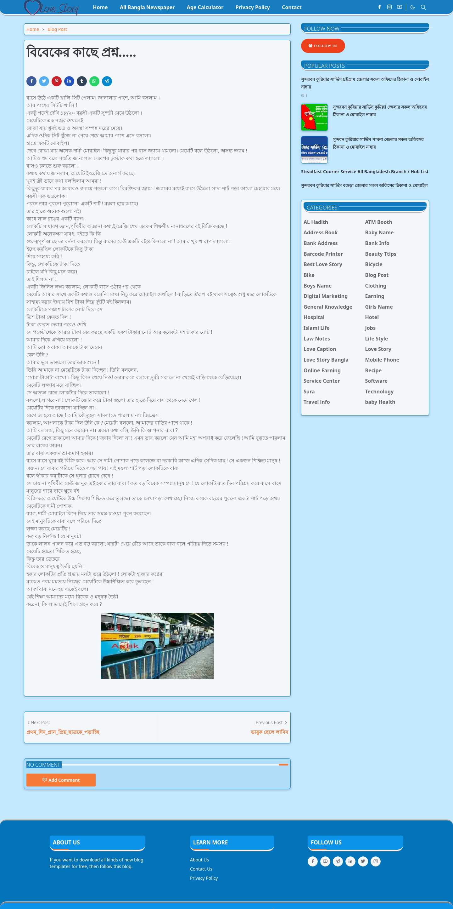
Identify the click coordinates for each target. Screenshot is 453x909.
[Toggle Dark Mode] (412, 7)
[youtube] (399, 7)
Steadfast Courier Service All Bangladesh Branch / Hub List (365, 171)
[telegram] (338, 861)
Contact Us (201, 869)
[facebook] (379, 7)
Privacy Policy (204, 878)
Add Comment (61, 780)
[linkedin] (350, 861)
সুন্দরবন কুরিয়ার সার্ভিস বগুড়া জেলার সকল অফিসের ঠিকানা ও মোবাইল (364, 185)
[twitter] (363, 861)
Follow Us (323, 46)
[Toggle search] (423, 7)
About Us (199, 860)
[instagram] (389, 7)
